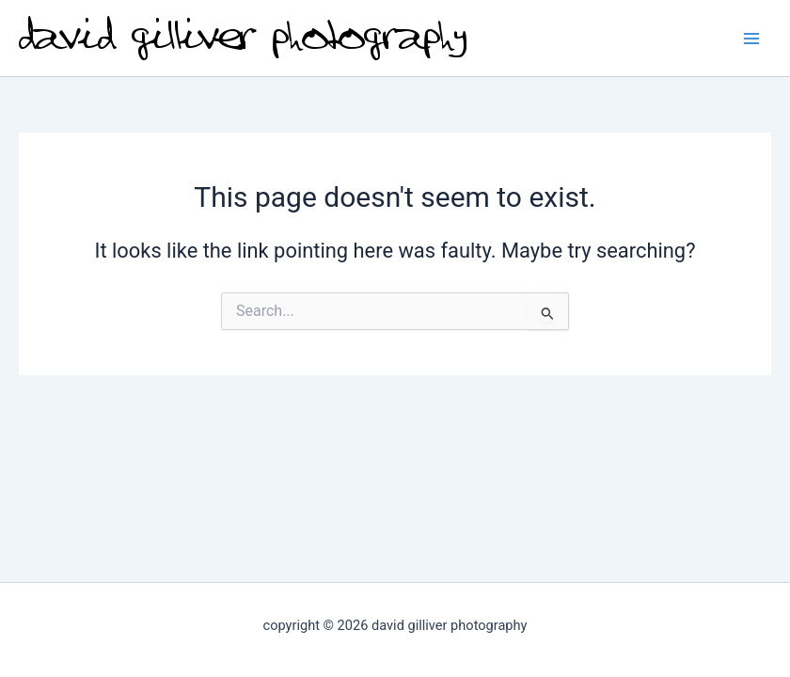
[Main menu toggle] (751, 38)
